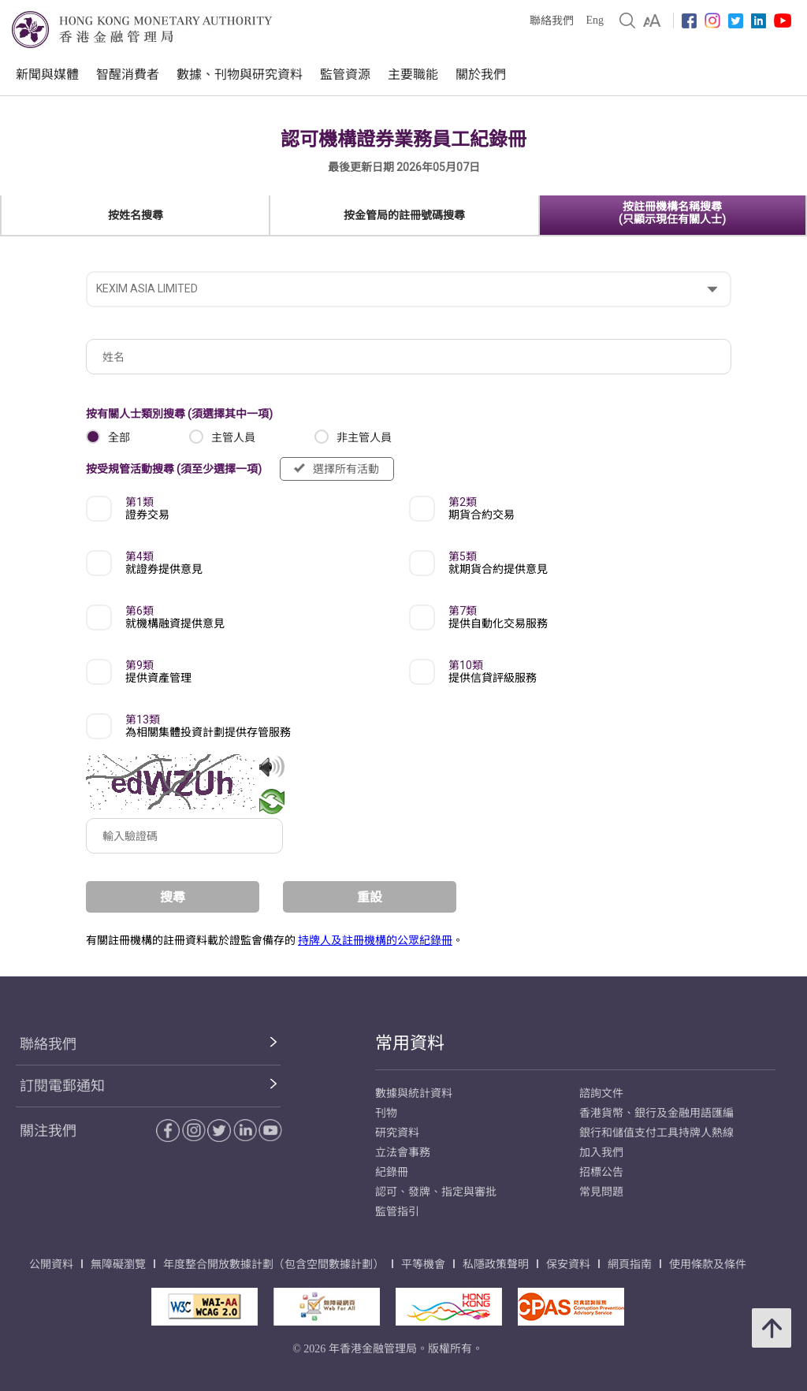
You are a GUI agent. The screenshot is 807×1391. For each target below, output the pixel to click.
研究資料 (397, 1133)
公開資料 (51, 1264)
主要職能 (413, 74)
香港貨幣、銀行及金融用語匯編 (656, 1113)
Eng (595, 20)
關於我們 (481, 74)
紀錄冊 (391, 1172)
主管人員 (233, 437)
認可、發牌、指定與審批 (435, 1192)
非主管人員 (364, 437)
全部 (119, 437)
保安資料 (568, 1264)
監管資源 (345, 74)
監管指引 (397, 1212)
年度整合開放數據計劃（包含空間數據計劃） (273, 1264)
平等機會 (423, 1264)
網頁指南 (630, 1264)
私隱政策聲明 (496, 1264)
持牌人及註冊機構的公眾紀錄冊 (375, 940)
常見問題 (601, 1192)
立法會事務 (402, 1153)
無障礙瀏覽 (118, 1264)
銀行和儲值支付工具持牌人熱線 (656, 1133)
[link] (652, 20)
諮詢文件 (601, 1093)
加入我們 (601, 1153)
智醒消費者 (127, 74)
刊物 (386, 1113)
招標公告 (601, 1172)
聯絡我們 (552, 21)
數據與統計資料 (413, 1093)
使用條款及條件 (707, 1264)
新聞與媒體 (47, 74)
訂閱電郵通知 (62, 1086)
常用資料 (409, 1043)
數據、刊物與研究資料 (240, 74)
